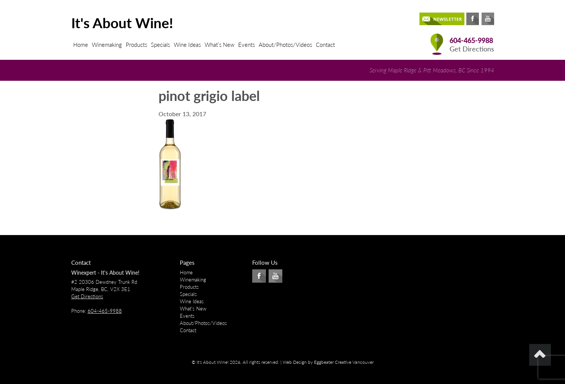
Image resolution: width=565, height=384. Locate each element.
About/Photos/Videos (285, 44)
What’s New (219, 44)
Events (246, 44)
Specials (160, 44)
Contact (325, 44)
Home (80, 44)
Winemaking (107, 44)
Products (136, 44)
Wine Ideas (187, 44)
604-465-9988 (471, 41)
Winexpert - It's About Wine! (105, 272)
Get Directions (472, 49)
